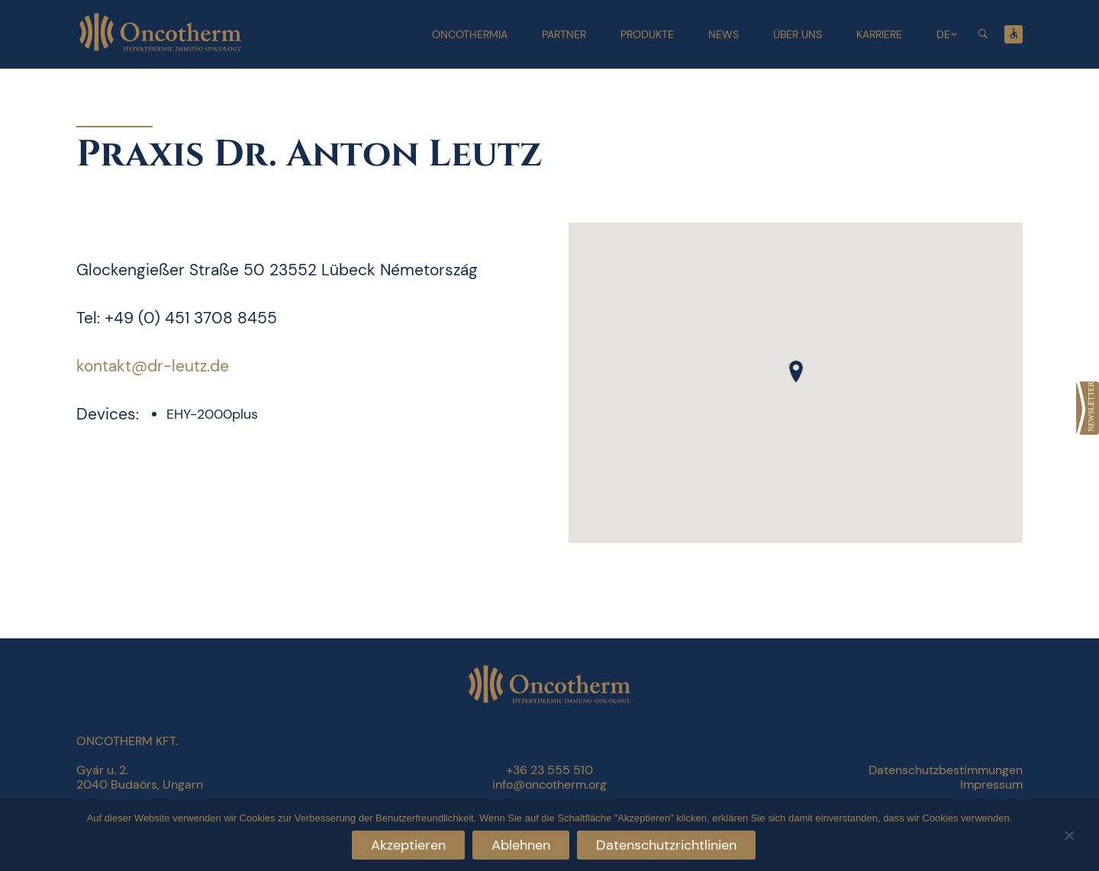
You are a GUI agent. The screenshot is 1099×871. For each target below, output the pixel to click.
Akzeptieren (408, 845)
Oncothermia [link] (470, 34)
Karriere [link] (879, 34)
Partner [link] (564, 34)
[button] (796, 371)
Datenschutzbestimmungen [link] (946, 770)
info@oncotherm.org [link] (549, 784)
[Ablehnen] (1068, 833)
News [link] (723, 34)
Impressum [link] (991, 784)
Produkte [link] (647, 34)
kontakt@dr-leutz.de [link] (152, 366)
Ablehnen (520, 845)
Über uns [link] (797, 34)
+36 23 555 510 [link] (549, 770)
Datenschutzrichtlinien (666, 845)
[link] (1087, 408)
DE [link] (943, 34)
